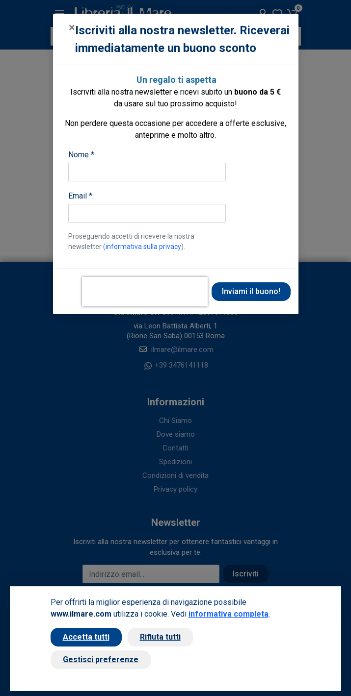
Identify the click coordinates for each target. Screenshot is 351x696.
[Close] (72, 27)
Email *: (81, 195)
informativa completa (229, 614)
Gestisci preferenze (100, 659)
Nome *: (82, 154)
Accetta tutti (86, 637)
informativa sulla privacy (143, 246)
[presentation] (145, 291)
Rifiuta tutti (160, 637)
